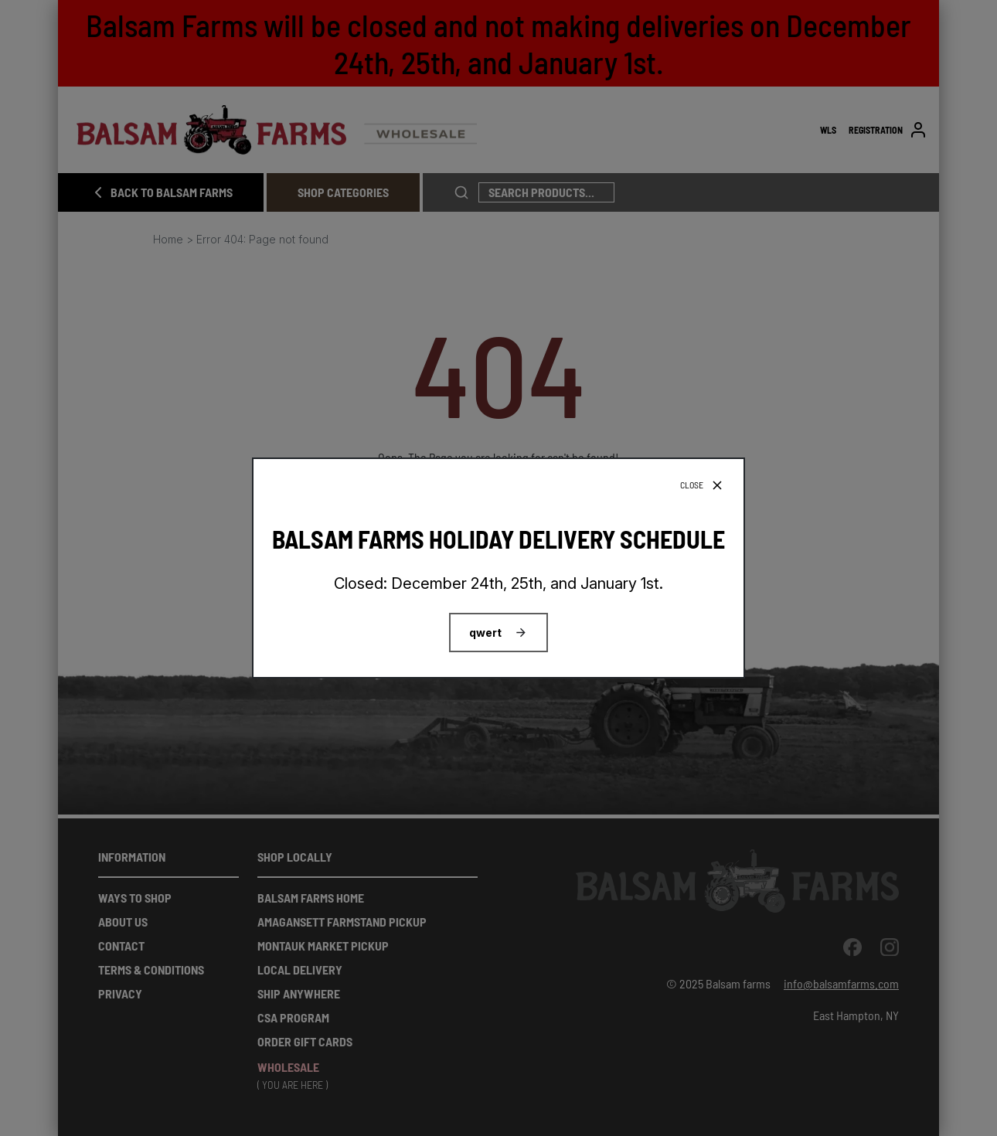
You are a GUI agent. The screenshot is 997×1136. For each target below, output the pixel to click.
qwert (485, 632)
